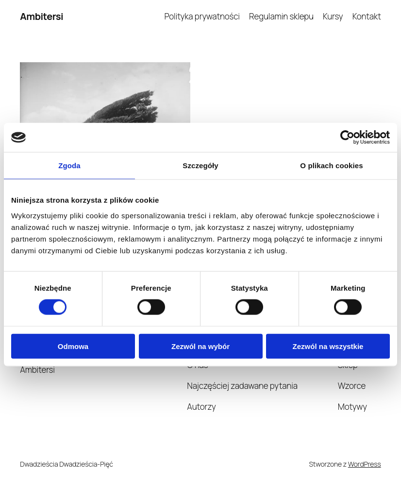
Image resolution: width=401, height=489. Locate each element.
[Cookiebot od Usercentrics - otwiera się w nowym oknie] (347, 137)
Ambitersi (41, 16)
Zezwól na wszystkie (328, 346)
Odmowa (73, 346)
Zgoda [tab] (69, 165)
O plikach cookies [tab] (331, 165)
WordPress (364, 464)
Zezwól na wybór (200, 346)
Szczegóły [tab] (200, 165)
